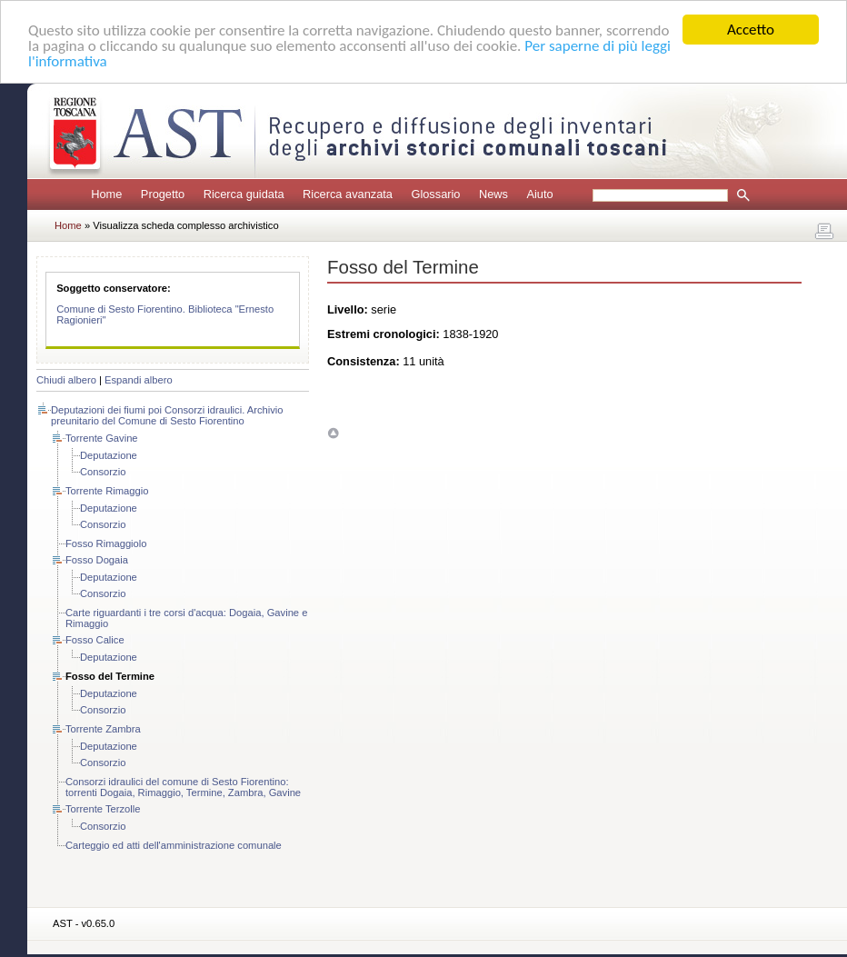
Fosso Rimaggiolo (106, 543)
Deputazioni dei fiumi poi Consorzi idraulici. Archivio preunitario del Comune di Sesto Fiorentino (167, 415)
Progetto (162, 194)
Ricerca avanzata (348, 194)
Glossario (435, 194)
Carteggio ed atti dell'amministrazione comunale (173, 845)
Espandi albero (139, 379)
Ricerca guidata (244, 194)
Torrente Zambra (103, 728)
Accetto (750, 29)
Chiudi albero (66, 379)
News (493, 194)
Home (106, 194)
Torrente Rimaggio (106, 490)
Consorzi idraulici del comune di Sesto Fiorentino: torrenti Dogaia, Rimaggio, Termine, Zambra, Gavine (183, 787)
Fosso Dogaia (96, 559)
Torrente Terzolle (103, 808)
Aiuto (539, 194)
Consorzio (102, 471)
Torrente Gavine (101, 438)
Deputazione (108, 455)
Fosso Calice (95, 639)
